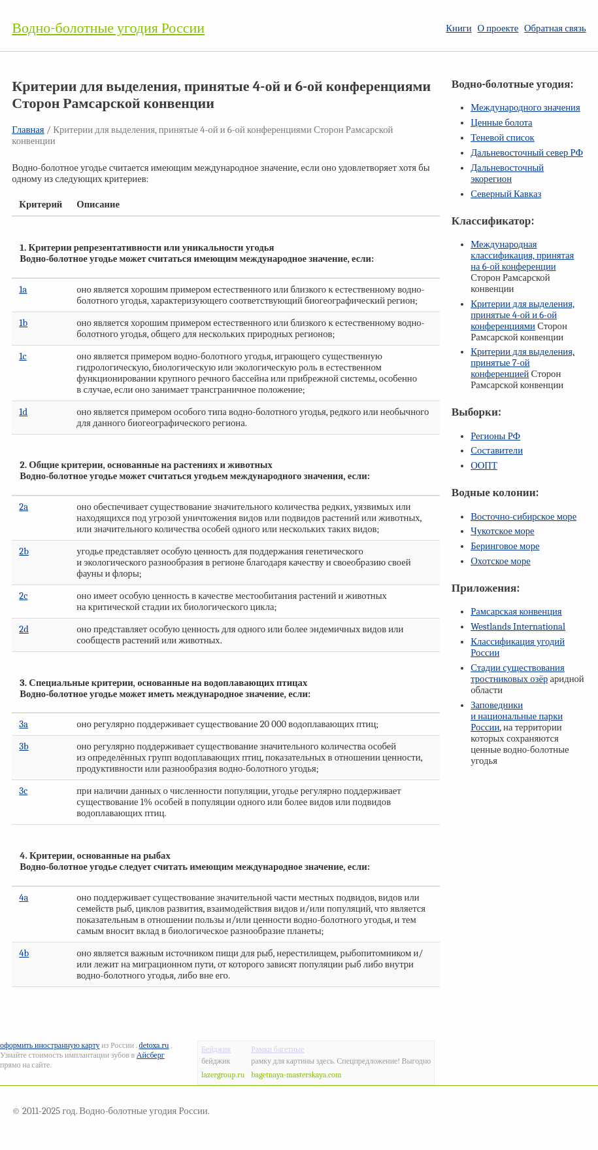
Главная (28, 129)
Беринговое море (505, 546)
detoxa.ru (154, 1045)
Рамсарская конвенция (516, 611)
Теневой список (503, 137)
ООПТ (484, 465)
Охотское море (501, 561)
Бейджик (216, 1049)
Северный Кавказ (506, 194)
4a (23, 897)
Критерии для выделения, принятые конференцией (522, 363)
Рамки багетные (277, 1049)
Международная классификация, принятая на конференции (522, 255)
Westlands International (518, 626)
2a (23, 506)
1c (22, 356)
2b (24, 551)
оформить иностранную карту (50, 1045)
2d (24, 629)
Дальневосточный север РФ (527, 152)
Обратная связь (555, 28)
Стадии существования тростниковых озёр (518, 673)
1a (23, 289)
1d (23, 412)
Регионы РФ (495, 436)
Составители (497, 450)
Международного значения (525, 107)
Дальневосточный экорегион (507, 173)
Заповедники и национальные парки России (517, 716)
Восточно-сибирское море (523, 516)
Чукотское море (503, 531)
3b (23, 746)
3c (23, 791)
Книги (458, 28)
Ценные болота (501, 122)
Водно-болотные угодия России (108, 28)
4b (24, 953)
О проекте (497, 28)
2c (23, 596)
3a (23, 724)
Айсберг (151, 1055)
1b (23, 323)
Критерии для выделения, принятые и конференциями (522, 315)
